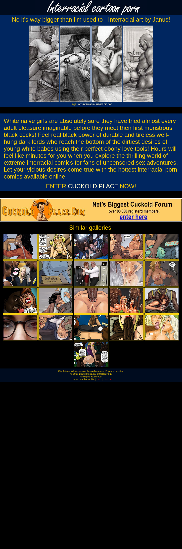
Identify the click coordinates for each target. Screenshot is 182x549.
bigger (107, 104)
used (99, 104)
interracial (89, 104)
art (80, 104)
